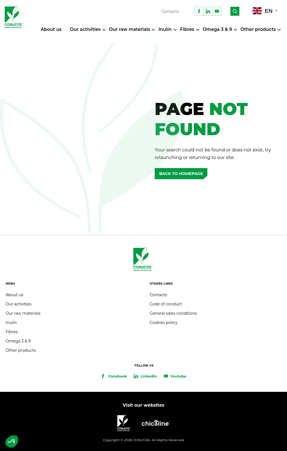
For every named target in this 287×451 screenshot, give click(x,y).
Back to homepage (181, 173)
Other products (258, 29)
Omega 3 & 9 (217, 29)
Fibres (187, 29)
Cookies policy (163, 322)
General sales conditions (173, 313)
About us (51, 29)
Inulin (165, 29)
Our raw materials (129, 29)
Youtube (178, 376)
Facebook (117, 376)
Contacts (170, 11)
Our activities (85, 29)
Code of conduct (166, 304)
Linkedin (148, 376)
